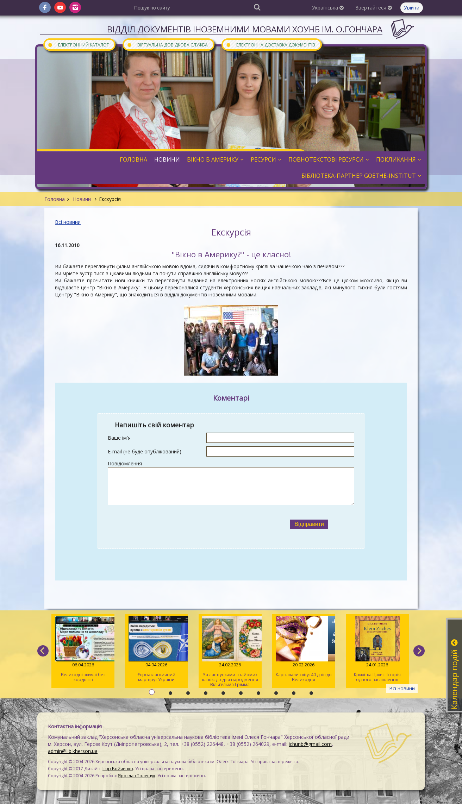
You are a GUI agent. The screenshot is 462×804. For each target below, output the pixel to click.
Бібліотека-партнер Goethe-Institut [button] (361, 176)
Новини (81, 199)
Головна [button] (133, 159)
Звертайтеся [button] (374, 7)
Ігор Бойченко (117, 769)
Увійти (411, 7)
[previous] (43, 651)
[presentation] (185, 524)
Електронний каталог (78, 44)
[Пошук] (257, 7)
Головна (54, 199)
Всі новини (68, 222)
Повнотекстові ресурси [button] (328, 159)
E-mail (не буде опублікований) (144, 451)
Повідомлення (125, 463)
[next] (419, 651)
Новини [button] (167, 159)
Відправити (309, 524)
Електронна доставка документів (270, 44)
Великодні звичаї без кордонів (83, 649)
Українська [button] (328, 7)
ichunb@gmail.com (310, 744)
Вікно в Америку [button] (215, 159)
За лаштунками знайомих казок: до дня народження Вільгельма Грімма (230, 651)
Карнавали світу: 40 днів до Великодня (304, 649)
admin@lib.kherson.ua (73, 751)
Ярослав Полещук (136, 776)
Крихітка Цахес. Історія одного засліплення (377, 649)
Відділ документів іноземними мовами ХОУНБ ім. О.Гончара (244, 29)
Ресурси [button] (266, 159)
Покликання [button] (398, 159)
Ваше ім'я (119, 437)
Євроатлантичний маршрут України (157, 649)
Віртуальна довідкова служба (167, 44)
